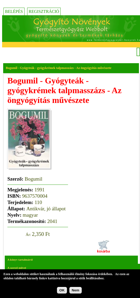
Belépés (14, 11)
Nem (75, 291)
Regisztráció (44, 11)
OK (62, 291)
